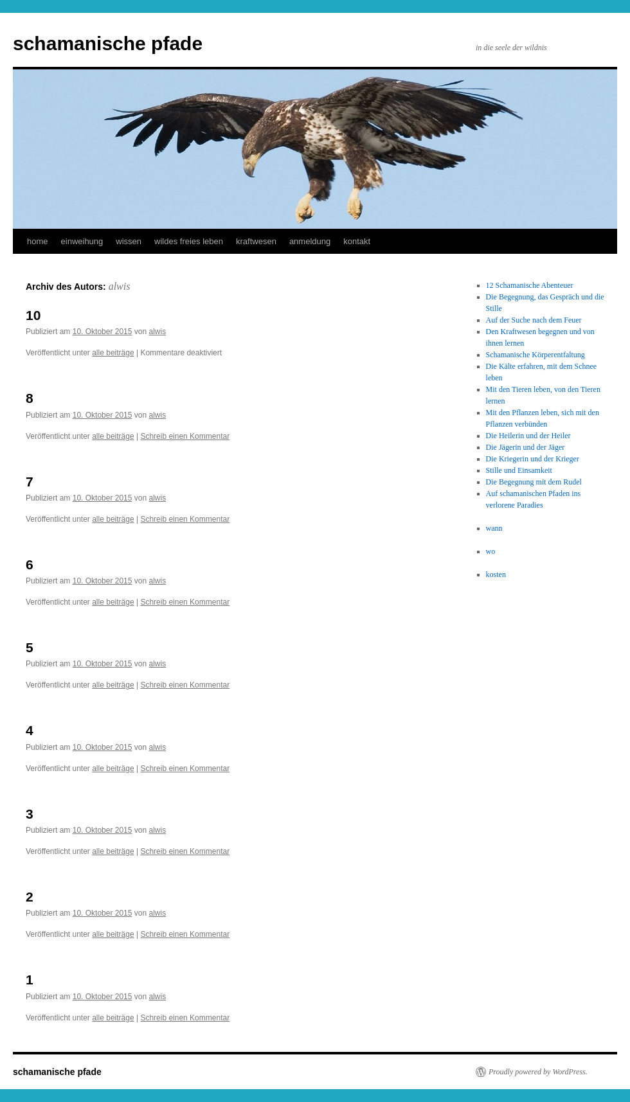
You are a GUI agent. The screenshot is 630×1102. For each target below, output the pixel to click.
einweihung (82, 241)
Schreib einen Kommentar (185, 436)
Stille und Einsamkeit (519, 470)
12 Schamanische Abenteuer (529, 285)
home (37, 241)
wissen (128, 241)
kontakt (356, 241)
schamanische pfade (108, 43)
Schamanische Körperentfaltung (535, 354)
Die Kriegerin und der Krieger (532, 458)
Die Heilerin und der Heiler (528, 435)
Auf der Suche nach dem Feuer (534, 319)
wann (494, 528)
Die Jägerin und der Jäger (525, 447)
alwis (119, 286)
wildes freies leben (188, 241)
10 (33, 315)
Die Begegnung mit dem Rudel (534, 481)
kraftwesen (256, 241)
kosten (496, 574)
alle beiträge (113, 352)
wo (491, 551)
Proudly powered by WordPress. (538, 1071)
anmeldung (309, 241)
